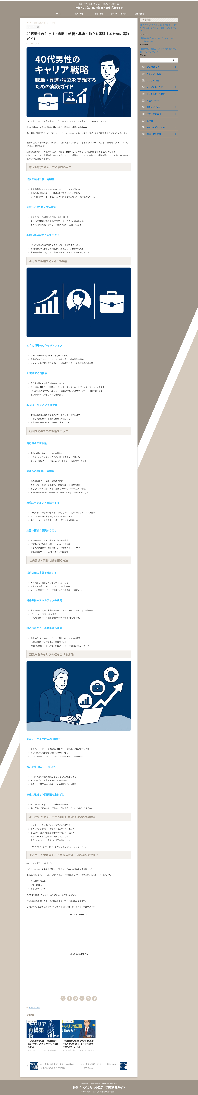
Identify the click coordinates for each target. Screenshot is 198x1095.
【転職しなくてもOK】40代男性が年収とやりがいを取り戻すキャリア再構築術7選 (43, 1043)
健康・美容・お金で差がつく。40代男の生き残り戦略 (99, 1084)
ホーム (58, 14)
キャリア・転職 (34, 1007)
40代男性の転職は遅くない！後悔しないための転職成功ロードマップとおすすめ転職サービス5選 (78, 1043)
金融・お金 (99, 14)
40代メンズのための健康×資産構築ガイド (99, 7)
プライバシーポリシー (119, 14)
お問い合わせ (139, 14)
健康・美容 (79, 14)
